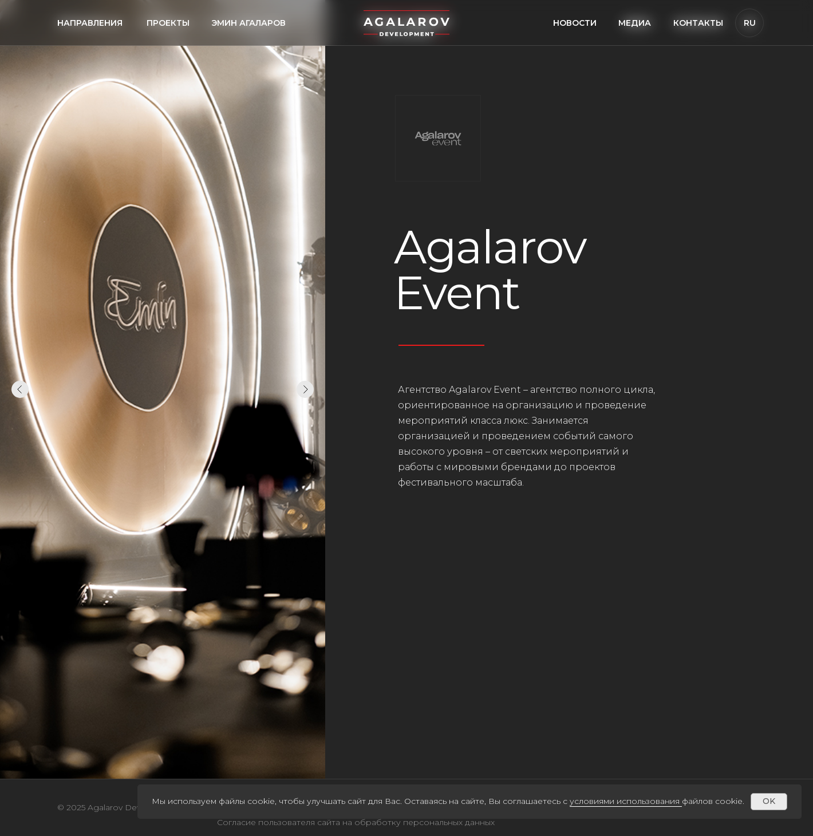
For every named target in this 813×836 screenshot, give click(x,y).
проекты (168, 23)
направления (90, 23)
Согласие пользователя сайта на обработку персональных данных (356, 822)
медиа (634, 23)
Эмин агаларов (248, 23)
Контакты (698, 23)
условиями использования (625, 801)
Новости (575, 23)
